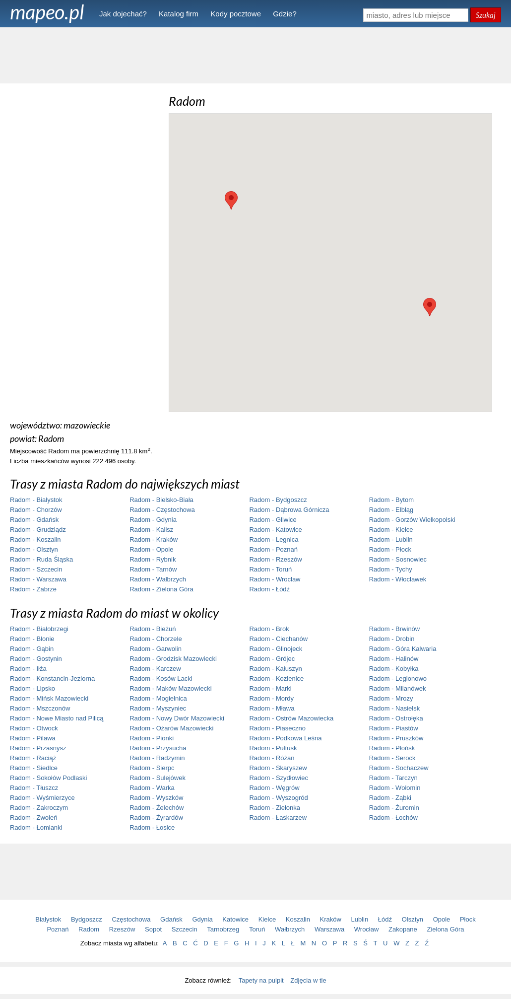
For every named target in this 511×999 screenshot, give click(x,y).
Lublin (360, 919)
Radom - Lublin (391, 539)
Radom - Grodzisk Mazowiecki (173, 658)
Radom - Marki (270, 688)
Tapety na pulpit (261, 980)
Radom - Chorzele (155, 638)
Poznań (57, 929)
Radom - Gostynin (36, 658)
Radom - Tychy (390, 569)
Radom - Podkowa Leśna (285, 738)
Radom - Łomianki (36, 827)
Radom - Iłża (28, 668)
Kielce (267, 919)
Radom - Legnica (273, 539)
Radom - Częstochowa (162, 509)
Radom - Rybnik (152, 559)
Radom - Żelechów (156, 807)
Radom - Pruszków (396, 738)
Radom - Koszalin (35, 539)
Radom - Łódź (269, 589)
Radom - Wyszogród (278, 797)
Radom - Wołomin (395, 787)
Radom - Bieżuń (152, 629)
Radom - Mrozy (391, 698)
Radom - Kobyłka (394, 668)
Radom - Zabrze (33, 589)
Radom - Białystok (36, 499)
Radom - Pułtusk (273, 748)
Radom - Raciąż (33, 758)
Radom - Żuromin (394, 807)
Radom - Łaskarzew (278, 817)
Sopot (153, 929)
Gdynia (202, 919)
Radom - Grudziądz (38, 529)
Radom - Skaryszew (278, 768)
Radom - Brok (269, 629)
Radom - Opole (151, 549)
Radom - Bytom (391, 499)
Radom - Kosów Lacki (160, 678)
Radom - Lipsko (32, 688)
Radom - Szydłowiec (278, 778)
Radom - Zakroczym (39, 807)
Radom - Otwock (34, 728)
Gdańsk (171, 919)
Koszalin (298, 919)
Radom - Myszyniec (157, 708)
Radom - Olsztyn (34, 549)
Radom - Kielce (391, 529)
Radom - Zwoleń (33, 817)
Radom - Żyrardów (156, 817)
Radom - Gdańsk (34, 519)
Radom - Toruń (270, 569)
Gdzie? (285, 13)
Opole (441, 919)
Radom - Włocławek (398, 579)
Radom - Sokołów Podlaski (48, 778)
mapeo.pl (47, 12)
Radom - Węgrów (274, 787)
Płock (468, 919)
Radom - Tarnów (153, 569)
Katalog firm (178, 13)
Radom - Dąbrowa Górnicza (289, 509)
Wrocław (366, 929)
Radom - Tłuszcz (34, 787)
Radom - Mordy (271, 698)
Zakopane (402, 929)
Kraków (330, 919)
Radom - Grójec (272, 658)
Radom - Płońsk (392, 748)
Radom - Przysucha (157, 748)
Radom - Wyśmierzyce (42, 797)
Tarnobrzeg (223, 929)
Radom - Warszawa (38, 579)
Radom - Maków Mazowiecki (170, 688)
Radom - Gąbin (32, 648)
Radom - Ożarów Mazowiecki (171, 728)
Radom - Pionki (151, 738)
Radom (88, 929)
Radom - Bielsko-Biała (161, 499)
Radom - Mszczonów (40, 708)
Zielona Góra (445, 929)
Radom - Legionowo (398, 678)
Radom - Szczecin (36, 569)
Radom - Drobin (392, 638)
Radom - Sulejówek (157, 778)
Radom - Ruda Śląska (41, 559)
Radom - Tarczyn (393, 778)
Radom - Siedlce (34, 768)
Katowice (235, 919)
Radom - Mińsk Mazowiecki (49, 698)
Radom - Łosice (152, 827)
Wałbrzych (290, 929)
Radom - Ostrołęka (396, 718)
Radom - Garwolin (155, 648)
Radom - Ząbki (390, 797)
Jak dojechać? (123, 13)
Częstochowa (131, 919)
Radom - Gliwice (272, 519)
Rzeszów (122, 929)
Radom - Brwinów (394, 629)
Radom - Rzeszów (275, 559)
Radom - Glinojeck (275, 648)
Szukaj (486, 14)
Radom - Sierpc (151, 768)
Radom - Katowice (275, 529)
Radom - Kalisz (151, 529)
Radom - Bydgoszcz (278, 499)
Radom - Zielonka (274, 807)
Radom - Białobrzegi (39, 629)
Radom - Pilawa (33, 738)
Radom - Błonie (32, 638)
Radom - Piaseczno (277, 728)
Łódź (385, 919)
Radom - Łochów (393, 817)
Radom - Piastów (393, 728)
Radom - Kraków (153, 539)
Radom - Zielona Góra (161, 589)
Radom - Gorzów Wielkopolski (412, 519)
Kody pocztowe (235, 13)
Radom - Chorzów (36, 509)
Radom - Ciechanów (278, 638)
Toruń (257, 929)
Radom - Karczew (155, 668)
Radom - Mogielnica (158, 698)
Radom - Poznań (273, 549)
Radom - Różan (271, 758)
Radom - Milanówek (397, 688)
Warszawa (329, 929)
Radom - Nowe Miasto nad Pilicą (57, 718)
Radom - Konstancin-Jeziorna (52, 678)
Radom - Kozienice (276, 678)
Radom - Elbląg (391, 509)
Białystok (48, 919)
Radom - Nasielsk (394, 708)
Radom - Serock (392, 758)
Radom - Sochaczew (399, 768)
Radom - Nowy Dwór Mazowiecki (176, 718)
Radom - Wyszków (156, 797)
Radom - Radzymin (157, 758)
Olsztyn (412, 919)
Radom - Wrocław (274, 579)
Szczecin (184, 929)
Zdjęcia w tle (308, 980)
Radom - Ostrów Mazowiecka (291, 718)
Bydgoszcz (86, 919)
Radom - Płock (390, 549)
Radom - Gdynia (153, 519)
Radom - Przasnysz (38, 748)
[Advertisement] (255, 54)
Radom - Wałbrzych (157, 579)
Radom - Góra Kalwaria (403, 648)
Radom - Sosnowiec (398, 559)
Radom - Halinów (394, 658)
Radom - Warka (152, 787)
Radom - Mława (271, 708)
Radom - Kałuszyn (275, 668)
